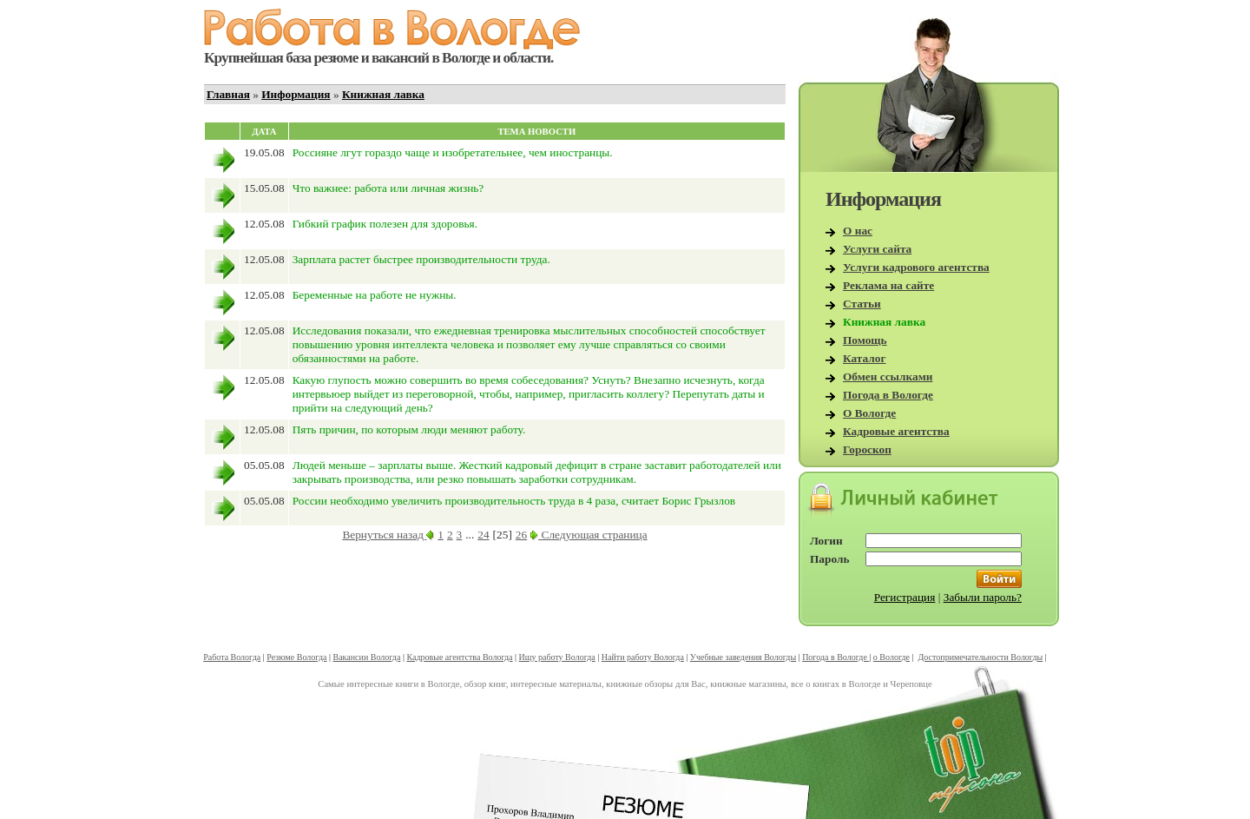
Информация (295, 94)
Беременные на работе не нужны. (375, 294)
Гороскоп (867, 449)
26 (521, 534)
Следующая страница (588, 534)
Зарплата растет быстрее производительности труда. (421, 259)
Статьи (862, 303)
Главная (228, 94)
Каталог (864, 358)
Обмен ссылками (887, 376)
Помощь (865, 340)
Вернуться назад (388, 534)
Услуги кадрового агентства (916, 267)
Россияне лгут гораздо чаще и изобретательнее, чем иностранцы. (453, 152)
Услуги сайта (877, 248)
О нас (857, 230)
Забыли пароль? (983, 597)
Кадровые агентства (896, 431)
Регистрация (905, 597)
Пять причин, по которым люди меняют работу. (409, 429)
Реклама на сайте (888, 285)
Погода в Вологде (888, 394)
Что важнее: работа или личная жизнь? (388, 188)
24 (483, 534)
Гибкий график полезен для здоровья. (385, 223)
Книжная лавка (383, 94)
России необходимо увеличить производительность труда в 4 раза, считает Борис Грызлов (514, 500)
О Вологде (869, 412)
